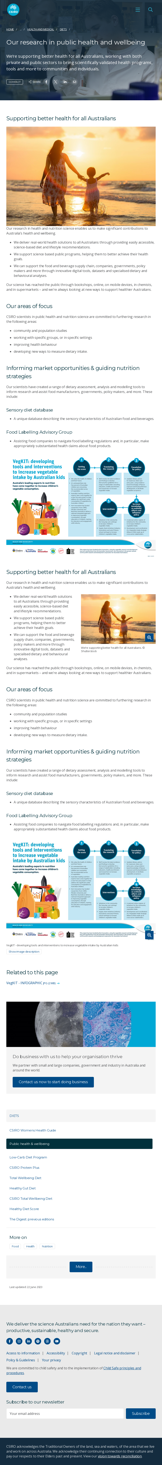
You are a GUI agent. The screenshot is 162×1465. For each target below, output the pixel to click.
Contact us (22, 1387)
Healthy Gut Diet (22, 1188)
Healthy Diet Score (24, 1209)
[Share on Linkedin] (65, 82)
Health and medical (40, 29)
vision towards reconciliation (120, 1456)
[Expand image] (118, 619)
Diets (63, 29)
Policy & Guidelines (20, 1360)
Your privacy (51, 1360)
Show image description (24, 951)
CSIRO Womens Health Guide (32, 1130)
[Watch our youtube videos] (57, 1341)
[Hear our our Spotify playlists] (38, 1341)
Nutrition (47, 1246)
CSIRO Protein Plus (24, 1168)
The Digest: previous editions (31, 1219)
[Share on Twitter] (55, 82)
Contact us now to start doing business (53, 1082)
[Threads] (47, 1341)
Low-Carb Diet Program (28, 1157)
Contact (15, 81)
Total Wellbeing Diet (25, 1178)
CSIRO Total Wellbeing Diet (30, 1199)
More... (81, 1266)
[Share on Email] (74, 82)
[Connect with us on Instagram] (19, 1341)
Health (30, 1246)
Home (10, 29)
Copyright (79, 1353)
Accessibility (56, 1353)
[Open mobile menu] (137, 9)
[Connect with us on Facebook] (9, 1341)
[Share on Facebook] (46, 82)
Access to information (23, 1353)
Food (15, 1246)
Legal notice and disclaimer (114, 1353)
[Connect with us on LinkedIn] (28, 1341)
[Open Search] (150, 9)
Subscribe (141, 1413)
